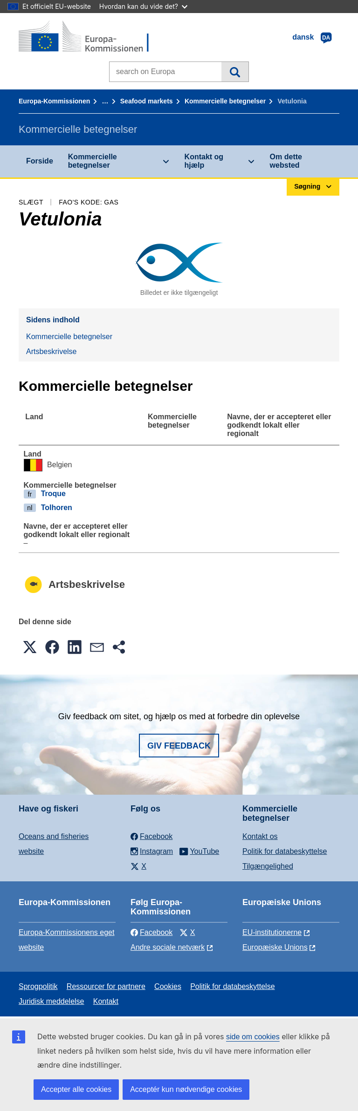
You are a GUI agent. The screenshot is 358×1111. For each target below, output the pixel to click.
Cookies (167, 986)
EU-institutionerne (272, 932)
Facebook (151, 932)
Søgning (234, 72)
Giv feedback (179, 745)
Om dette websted (286, 161)
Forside (39, 161)
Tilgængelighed (267, 866)
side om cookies (253, 1037)
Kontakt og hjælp (204, 161)
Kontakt (105, 1001)
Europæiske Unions (275, 947)
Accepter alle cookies (76, 1089)
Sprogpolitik (38, 986)
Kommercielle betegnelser (225, 101)
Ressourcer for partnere (106, 986)
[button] (30, 647)
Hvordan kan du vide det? (143, 6)
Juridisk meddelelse (51, 1001)
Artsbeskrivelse (51, 351)
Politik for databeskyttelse (284, 851)
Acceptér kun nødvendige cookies (186, 1089)
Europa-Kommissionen (54, 101)
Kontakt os (260, 836)
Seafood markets (146, 101)
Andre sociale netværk (168, 947)
